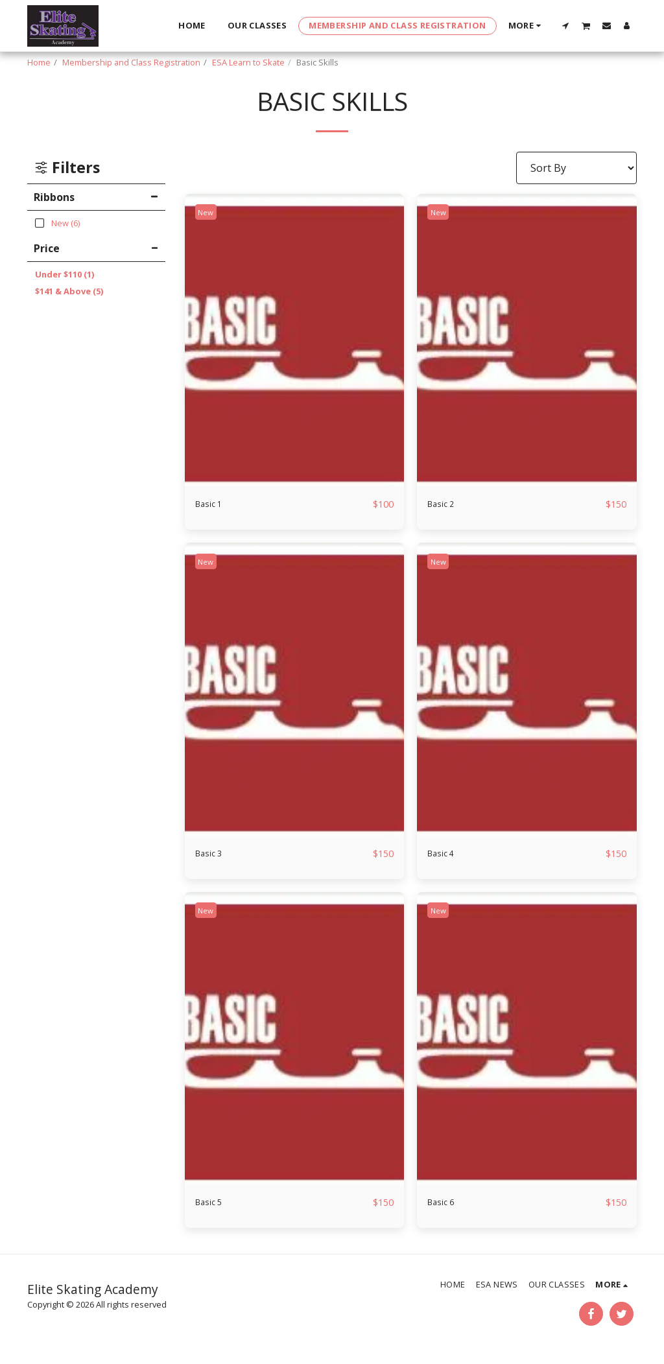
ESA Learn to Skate (248, 62)
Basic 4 (444, 854)
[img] (295, 340)
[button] (565, 25)
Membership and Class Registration (131, 62)
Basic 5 (212, 1204)
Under (64, 274)
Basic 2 (444, 504)
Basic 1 (212, 504)
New (209, 212)
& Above (69, 291)
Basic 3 (212, 854)
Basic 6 (444, 1204)
